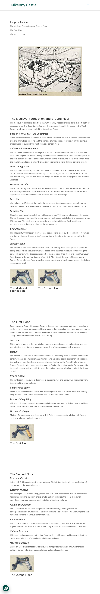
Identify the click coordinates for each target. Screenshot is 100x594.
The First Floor (16, 30)
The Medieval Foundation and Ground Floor (28, 26)
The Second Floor (17, 34)
